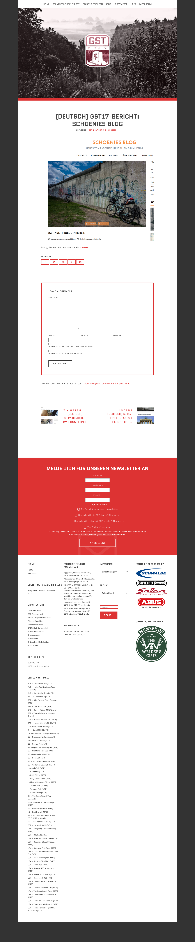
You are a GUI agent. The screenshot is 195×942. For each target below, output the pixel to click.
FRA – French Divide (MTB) (39, 760)
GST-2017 (93, 150)
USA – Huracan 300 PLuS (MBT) (41, 881)
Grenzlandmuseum (36, 651)
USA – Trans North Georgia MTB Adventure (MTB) (41, 929)
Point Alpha (33, 665)
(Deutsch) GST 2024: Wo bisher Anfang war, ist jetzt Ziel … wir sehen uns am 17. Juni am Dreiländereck (79, 614)
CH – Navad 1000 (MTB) (38, 750)
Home (46, 4)
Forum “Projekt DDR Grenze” (40, 637)
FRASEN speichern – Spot (97, 4)
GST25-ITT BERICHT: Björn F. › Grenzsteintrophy (77, 629)
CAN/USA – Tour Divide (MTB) (40, 746)
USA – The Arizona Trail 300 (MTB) (43, 907)
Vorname (97, 495)
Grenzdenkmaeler (35, 644)
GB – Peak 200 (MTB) (37, 777)
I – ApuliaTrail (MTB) (36, 788)
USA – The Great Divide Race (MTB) (43, 911)
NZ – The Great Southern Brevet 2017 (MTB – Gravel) (41, 836)
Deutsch (84, 267)
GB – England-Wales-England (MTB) (43, 767)
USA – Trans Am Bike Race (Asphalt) (43, 920)
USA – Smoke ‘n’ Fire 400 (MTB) (41, 894)
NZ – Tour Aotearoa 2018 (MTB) (41, 841)
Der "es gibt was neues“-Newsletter (97, 529)
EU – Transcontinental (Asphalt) (41, 757)
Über (133, 4)
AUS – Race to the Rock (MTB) (40, 713)
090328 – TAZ (34, 682)
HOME (30, 589)
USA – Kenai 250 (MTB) (38, 884)
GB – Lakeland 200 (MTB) (39, 774)
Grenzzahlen (33, 658)
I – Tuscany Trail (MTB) (37, 809)
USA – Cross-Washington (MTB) (41, 877)
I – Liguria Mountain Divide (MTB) (42, 802)
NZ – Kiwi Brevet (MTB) (38, 832)
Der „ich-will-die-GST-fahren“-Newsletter (97, 535)
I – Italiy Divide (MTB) (37, 795)
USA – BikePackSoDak (37, 855)
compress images (71, 622)
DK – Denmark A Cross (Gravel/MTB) (43, 753)
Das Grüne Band (34, 630)
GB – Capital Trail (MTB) (38, 763)
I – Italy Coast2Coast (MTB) (39, 798)
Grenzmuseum (34, 655)
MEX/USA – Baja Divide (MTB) (40, 828)
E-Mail (97, 515)
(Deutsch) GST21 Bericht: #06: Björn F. (77, 632)
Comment (54, 317)
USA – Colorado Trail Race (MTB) (42, 868)
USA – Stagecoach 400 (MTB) (40, 898)
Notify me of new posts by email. (65, 373)
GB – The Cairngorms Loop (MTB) (42, 781)
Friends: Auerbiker (35, 641)
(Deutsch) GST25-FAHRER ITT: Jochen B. (77, 623)
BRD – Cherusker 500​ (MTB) (40, 726)
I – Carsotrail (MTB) (36, 791)
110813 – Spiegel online (38, 686)
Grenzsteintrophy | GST (66, 4)
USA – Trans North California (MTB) (43, 924)
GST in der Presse (107, 150)
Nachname (97, 505)
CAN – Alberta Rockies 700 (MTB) (42, 739)
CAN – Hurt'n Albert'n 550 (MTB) (42, 743)
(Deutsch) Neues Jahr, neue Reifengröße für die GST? (77, 594)
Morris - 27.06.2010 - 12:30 (76, 651)
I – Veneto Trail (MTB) (37, 812)
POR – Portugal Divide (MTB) (40, 845)
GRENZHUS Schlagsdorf (38, 648)
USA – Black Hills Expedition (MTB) (42, 858)
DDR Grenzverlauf (35, 634)
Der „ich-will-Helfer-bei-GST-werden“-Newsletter (97, 541)
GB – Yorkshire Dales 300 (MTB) (41, 784)
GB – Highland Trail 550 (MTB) (41, 770)
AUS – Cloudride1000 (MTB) (40, 703)
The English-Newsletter (97, 547)
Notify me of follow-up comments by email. (71, 366)
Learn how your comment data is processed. (107, 403)
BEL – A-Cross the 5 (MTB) (39, 716)
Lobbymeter (121, 4)
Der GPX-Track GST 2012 (74, 654)
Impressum (145, 4)
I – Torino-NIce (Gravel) (38, 805)
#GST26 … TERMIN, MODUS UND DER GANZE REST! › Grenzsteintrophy (78, 608)
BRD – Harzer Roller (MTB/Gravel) (42, 729)
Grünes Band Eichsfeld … (38, 661)
